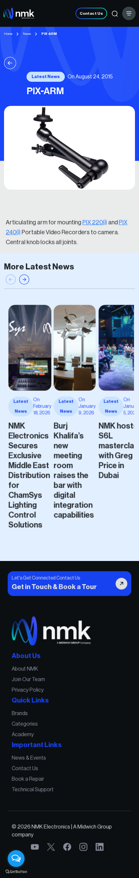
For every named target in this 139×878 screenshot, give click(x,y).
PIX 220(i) (88, 225)
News (27, 34)
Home (8, 34)
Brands (33, 718)
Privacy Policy (38, 701)
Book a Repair (39, 767)
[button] (24, 301)
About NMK (36, 685)
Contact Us (91, 13)
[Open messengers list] (16, 858)
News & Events (39, 751)
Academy (35, 734)
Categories (36, 726)
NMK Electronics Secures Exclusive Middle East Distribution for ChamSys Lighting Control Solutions (40, 461)
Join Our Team (39, 693)
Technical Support (42, 774)
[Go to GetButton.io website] (16, 871)
